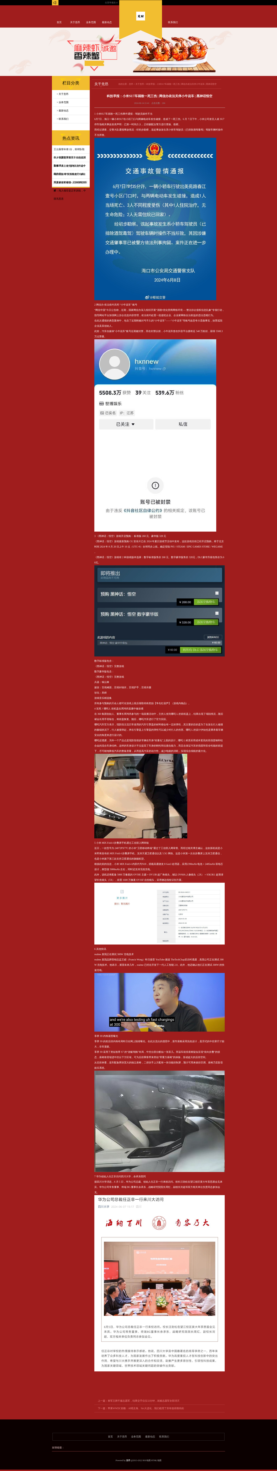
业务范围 (91, 22)
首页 (59, 22)
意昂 (131, 84)
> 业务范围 (63, 102)
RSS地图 (147, 1460)
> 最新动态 (63, 110)
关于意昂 (75, 22)
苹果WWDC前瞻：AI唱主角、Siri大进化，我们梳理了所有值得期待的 (146, 1408)
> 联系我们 (63, 119)
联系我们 (173, 22)
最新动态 (107, 22)
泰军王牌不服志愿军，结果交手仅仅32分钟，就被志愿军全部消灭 (143, 1400)
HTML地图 (156, 1460)
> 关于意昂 (63, 94)
